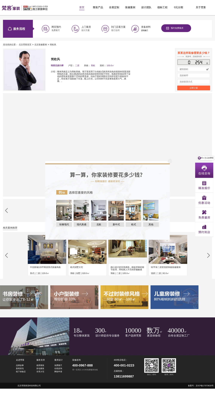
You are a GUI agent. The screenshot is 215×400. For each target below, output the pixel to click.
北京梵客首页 (25, 44)
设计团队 (146, 7)
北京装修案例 (40, 44)
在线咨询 (58, 368)
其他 (151, 224)
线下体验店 (21, 372)
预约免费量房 (177, 28)
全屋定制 (114, 7)
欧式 (133, 224)
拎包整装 (40, 368)
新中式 (116, 224)
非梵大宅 (40, 372)
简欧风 (53, 44)
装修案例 (130, 7)
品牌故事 (20, 365)
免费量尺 (58, 365)
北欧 (98, 224)
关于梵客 (201, 7)
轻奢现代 (64, 224)
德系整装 (40, 365)
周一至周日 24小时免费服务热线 (85, 370)
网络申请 (58, 372)
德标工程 (162, 7)
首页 (81, 7)
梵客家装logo (24, 8)
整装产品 (98, 7)
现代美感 (81, 224)
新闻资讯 (20, 368)
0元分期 (178, 7)
